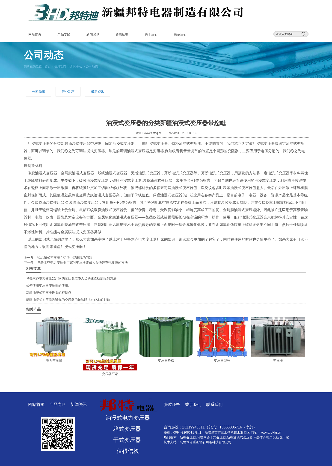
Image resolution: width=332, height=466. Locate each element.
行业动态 (68, 91)
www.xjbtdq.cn (153, 133)
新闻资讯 (92, 34)
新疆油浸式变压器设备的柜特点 (48, 292)
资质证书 (122, 34)
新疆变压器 (188, 437)
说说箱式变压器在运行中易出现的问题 (64, 257)
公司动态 (38, 91)
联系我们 (180, 34)
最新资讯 (97, 91)
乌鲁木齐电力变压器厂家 (144, 239)
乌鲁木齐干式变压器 (211, 437)
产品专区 (63, 34)
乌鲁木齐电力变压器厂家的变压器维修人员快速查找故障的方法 (82, 262)
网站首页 (34, 34)
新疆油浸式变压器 (68, 247)
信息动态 (60, 66)
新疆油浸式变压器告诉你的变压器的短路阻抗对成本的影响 (68, 300)
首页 (48, 66)
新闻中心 (76, 66)
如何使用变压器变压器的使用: (47, 285)
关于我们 (151, 34)
